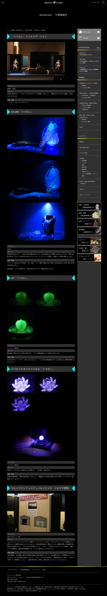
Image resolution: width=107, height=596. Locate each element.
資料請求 (89, 38)
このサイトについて (12, 569)
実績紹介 (84, 85)
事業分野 (84, 167)
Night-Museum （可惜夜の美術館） (24, 30)
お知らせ (81, 189)
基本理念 (84, 169)
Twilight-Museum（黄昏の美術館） (88, 103)
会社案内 (81, 158)
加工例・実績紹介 (86, 105)
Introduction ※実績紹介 (89, 95)
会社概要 (84, 160)
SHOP (81, 127)
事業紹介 (13, 30)
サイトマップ (36, 569)
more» (98, 47)
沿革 (83, 165)
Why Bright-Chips (84, 147)
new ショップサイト (84, 194)
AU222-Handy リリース (85, 54)
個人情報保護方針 (25, 569)
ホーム (8, 30)
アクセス (84, 162)
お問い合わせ (89, 31)
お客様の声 (85, 109)
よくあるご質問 (86, 87)
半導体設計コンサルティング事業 (88, 83)
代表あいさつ (85, 171)
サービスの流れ (83, 153)
